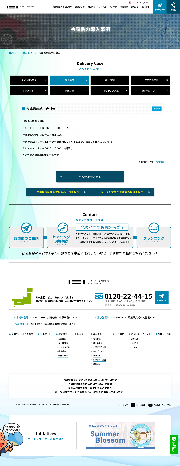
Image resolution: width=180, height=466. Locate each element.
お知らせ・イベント (141, 333)
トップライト (29, 90)
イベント (135, 343)
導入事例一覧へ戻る (90, 176)
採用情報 (145, 6)
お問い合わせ (164, 333)
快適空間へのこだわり (62, 6)
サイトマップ (122, 405)
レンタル (102, 6)
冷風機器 (69, 80)
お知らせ (135, 6)
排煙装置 (69, 90)
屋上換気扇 (110, 80)
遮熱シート (63, 355)
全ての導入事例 (29, 80)
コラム (134, 347)
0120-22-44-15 (128, 295)
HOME (12, 52)
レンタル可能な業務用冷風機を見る (122, 192)
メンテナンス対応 (110, 90)
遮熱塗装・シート (150, 90)
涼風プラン (80, 6)
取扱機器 (91, 6)
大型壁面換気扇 (150, 80)
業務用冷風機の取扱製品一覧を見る (58, 192)
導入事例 (113, 6)
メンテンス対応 (99, 359)
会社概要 (124, 6)
